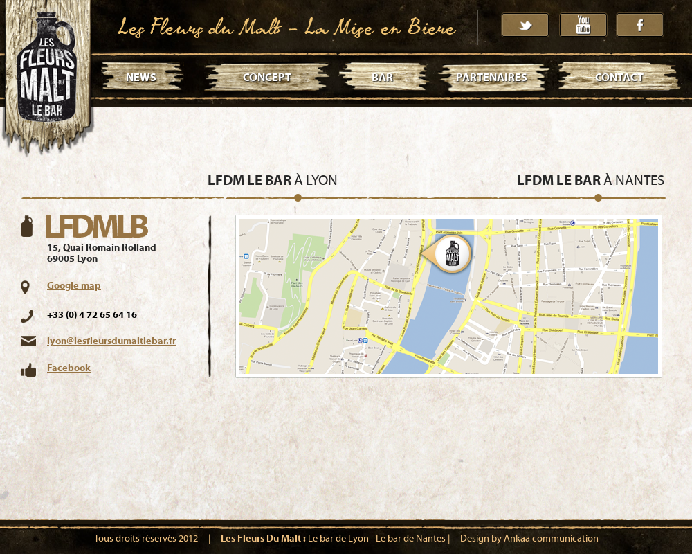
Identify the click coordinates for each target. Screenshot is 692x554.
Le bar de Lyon (338, 538)
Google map (74, 286)
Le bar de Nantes (411, 538)
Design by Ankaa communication (529, 538)
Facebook (69, 368)
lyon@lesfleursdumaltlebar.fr (111, 341)
